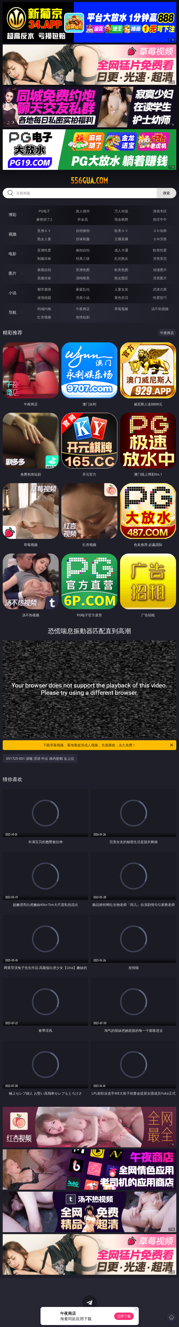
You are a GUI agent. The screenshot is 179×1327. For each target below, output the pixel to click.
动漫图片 (160, 269)
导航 (12, 312)
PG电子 (44, 211)
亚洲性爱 (44, 250)
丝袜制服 (83, 239)
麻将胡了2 (44, 219)
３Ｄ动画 (160, 230)
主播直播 (121, 239)
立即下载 (124, 1316)
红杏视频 (44, 317)
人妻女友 (121, 289)
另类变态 (160, 258)
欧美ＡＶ (121, 230)
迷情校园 (44, 297)
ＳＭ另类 (160, 239)
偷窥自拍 (44, 269)
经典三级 (83, 258)
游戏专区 (160, 211)
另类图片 (160, 278)
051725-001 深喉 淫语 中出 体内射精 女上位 (40, 758)
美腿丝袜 (44, 278)
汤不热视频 (159, 308)
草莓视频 (121, 308)
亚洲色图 (83, 269)
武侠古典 (160, 289)
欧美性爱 (160, 250)
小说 (12, 292)
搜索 (166, 193)
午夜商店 (83, 308)
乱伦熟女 (121, 258)
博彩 (12, 214)
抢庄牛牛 (160, 219)
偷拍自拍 (83, 250)
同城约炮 (44, 308)
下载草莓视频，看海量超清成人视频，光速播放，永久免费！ (108, 745)
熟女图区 (121, 278)
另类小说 (83, 297)
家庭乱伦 (83, 289)
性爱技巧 (160, 297)
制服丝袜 (44, 258)
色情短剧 (83, 317)
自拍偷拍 (83, 230)
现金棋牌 (121, 219)
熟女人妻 (44, 239)
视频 (12, 234)
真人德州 (83, 211)
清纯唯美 (83, 278)
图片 (12, 273)
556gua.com (89, 180)
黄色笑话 (121, 297)
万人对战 (121, 211)
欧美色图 (121, 269)
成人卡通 (121, 250)
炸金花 (83, 219)
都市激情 (44, 289)
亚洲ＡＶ (44, 230)
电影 (12, 253)
